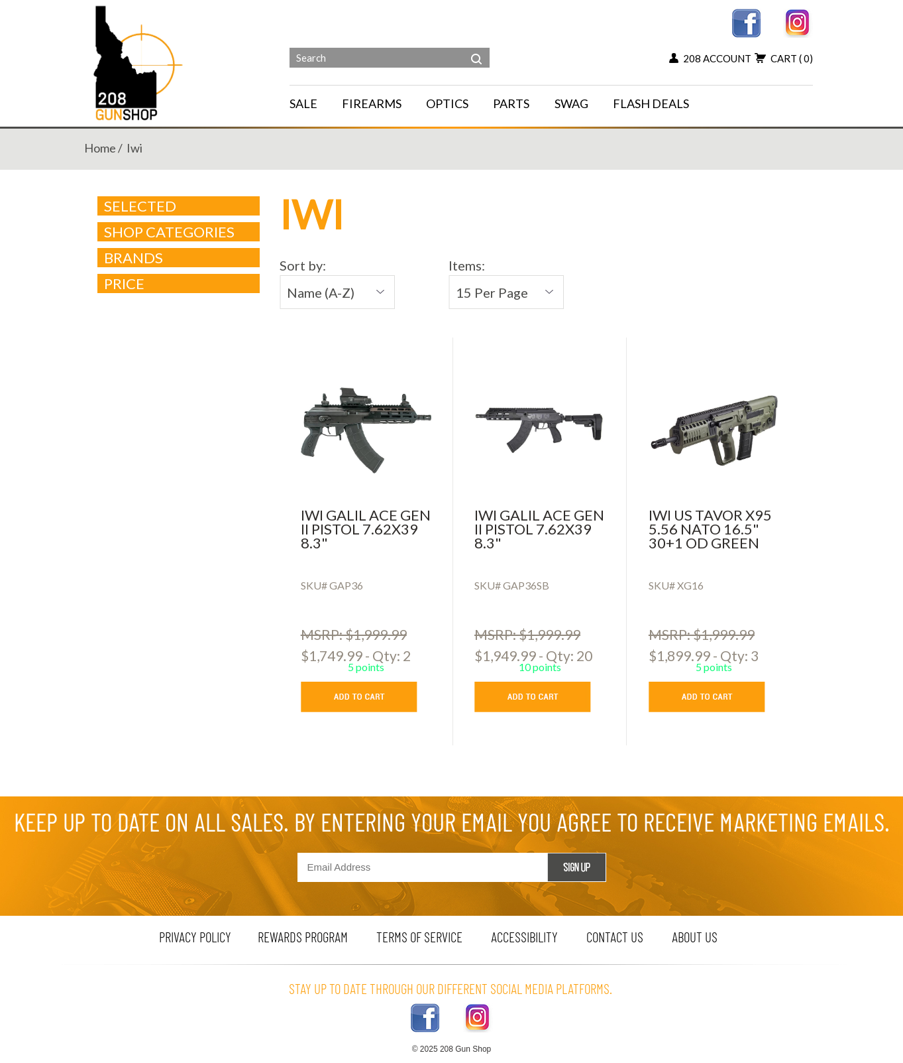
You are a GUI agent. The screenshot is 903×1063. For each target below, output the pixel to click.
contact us (614, 936)
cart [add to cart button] (784, 58)
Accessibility (524, 936)
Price (179, 283)
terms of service (419, 936)
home (100, 148)
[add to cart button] (369, 697)
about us (694, 936)
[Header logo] (139, 62)
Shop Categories (179, 232)
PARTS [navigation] (511, 103)
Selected (140, 206)
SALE (303, 103)
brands (179, 258)
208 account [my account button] (710, 58)
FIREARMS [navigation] (371, 103)
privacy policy (195, 936)
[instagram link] (798, 21)
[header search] (476, 49)
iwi (134, 148)
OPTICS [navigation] (447, 103)
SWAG (571, 103)
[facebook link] (746, 21)
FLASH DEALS (651, 103)
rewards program (303, 936)
